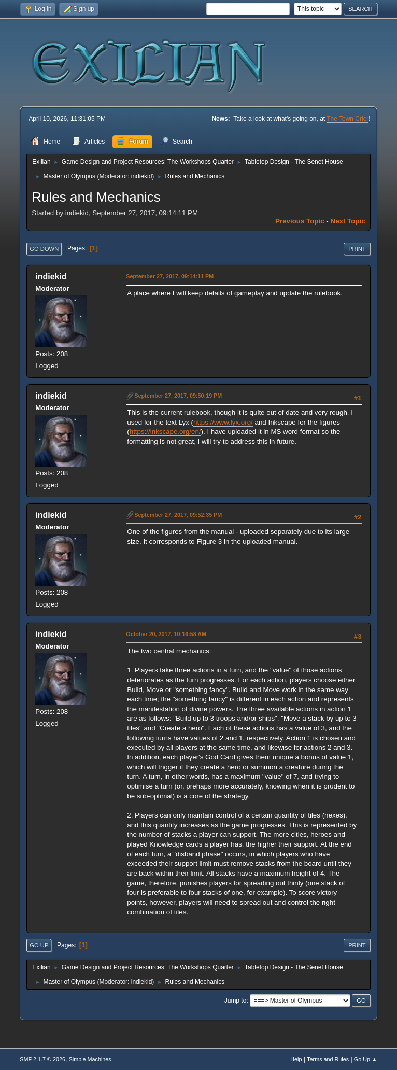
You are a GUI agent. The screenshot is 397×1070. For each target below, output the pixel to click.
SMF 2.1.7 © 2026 (42, 1059)
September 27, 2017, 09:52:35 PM (178, 515)
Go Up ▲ (365, 1059)
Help (296, 1059)
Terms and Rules (328, 1059)
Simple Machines (90, 1059)
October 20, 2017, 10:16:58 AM (166, 634)
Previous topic (299, 221)
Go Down (44, 249)
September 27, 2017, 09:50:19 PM (178, 395)
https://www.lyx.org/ (223, 422)
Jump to (235, 1000)
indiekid (141, 176)
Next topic (348, 221)
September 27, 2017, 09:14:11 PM (170, 276)
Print (357, 249)
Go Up (39, 945)
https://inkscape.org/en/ (165, 431)
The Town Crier (347, 118)
